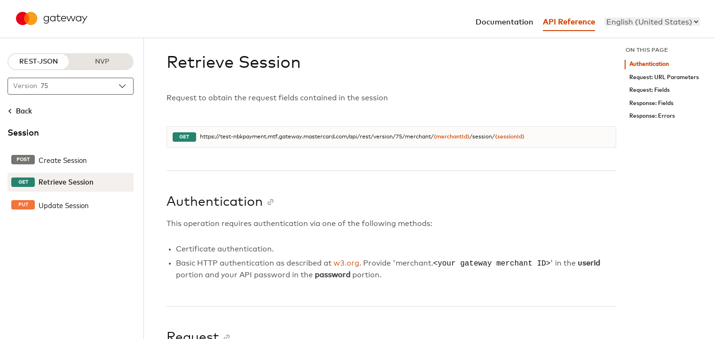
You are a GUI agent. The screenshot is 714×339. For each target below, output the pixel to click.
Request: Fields (649, 90)
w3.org (346, 263)
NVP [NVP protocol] (102, 61)
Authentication (649, 64)
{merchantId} (451, 137)
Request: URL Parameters (664, 77)
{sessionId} (509, 137)
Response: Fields (651, 103)
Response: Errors (652, 116)
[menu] (652, 21)
